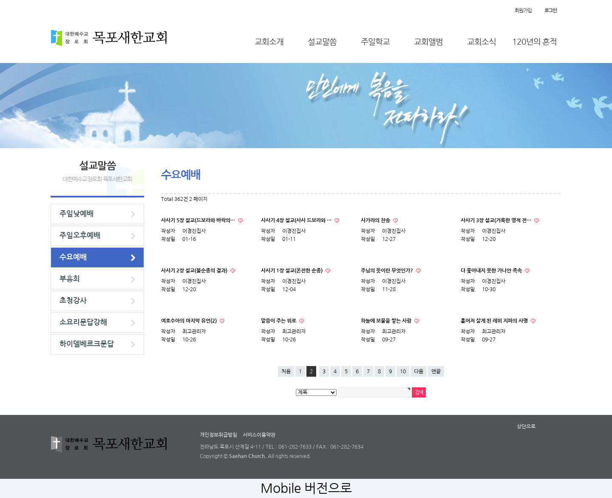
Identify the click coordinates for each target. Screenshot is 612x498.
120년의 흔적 (534, 42)
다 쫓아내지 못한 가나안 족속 (492, 270)
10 (403, 371)
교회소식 (481, 42)
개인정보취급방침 (218, 435)
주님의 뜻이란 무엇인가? (387, 270)
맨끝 (436, 371)
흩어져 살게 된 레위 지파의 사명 (495, 320)
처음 (286, 371)
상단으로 (526, 426)
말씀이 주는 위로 (279, 320)
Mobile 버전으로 (306, 488)
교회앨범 (428, 42)
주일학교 (375, 42)
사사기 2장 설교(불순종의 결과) (195, 270)
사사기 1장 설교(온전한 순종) (292, 270)
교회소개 (269, 42)
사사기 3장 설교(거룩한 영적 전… (497, 220)
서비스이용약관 (259, 435)
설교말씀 (322, 42)
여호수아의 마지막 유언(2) (189, 320)
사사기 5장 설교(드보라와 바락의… (198, 220)
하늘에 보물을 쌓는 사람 (387, 320)
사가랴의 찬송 (376, 220)
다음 (418, 371)
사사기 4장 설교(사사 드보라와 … (297, 220)
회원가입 (523, 10)
